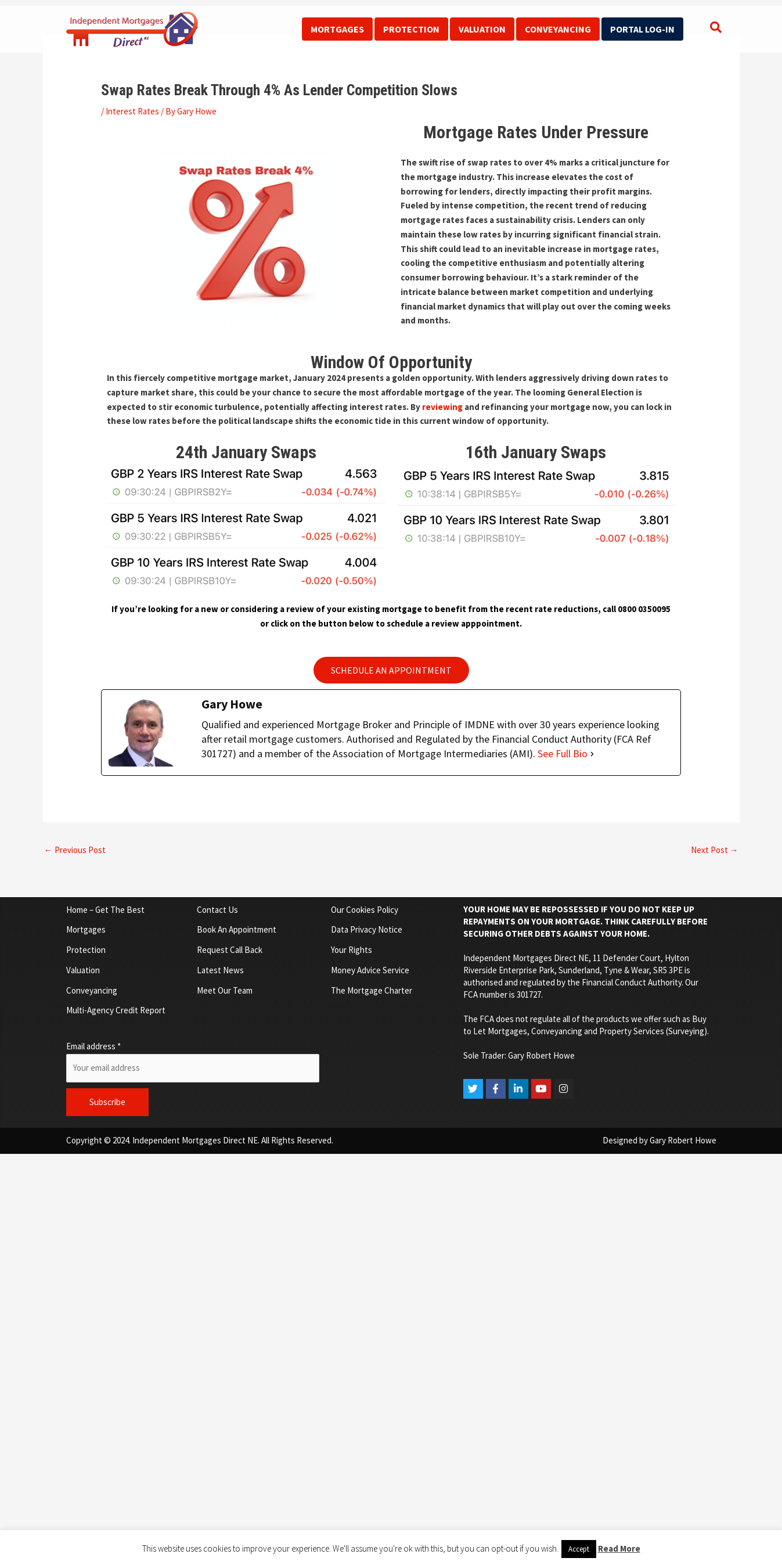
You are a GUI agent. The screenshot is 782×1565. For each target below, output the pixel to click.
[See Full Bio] (592, 754)
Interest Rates (132, 111)
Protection (411, 29)
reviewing (442, 406)
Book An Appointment (236, 929)
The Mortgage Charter (371, 990)
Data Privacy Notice (366, 929)
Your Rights (351, 949)
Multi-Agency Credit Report (115, 1010)
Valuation (482, 29)
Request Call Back (229, 949)
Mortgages (337, 29)
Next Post (714, 849)
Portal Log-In (642, 29)
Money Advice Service (370, 970)
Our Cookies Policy (364, 909)
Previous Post (75, 849)
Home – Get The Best (105, 909)
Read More (619, 1548)
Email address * (93, 1046)
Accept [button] (578, 1549)
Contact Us (217, 909)
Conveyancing (558, 29)
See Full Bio (563, 753)
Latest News (220, 970)
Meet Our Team (225, 990)
